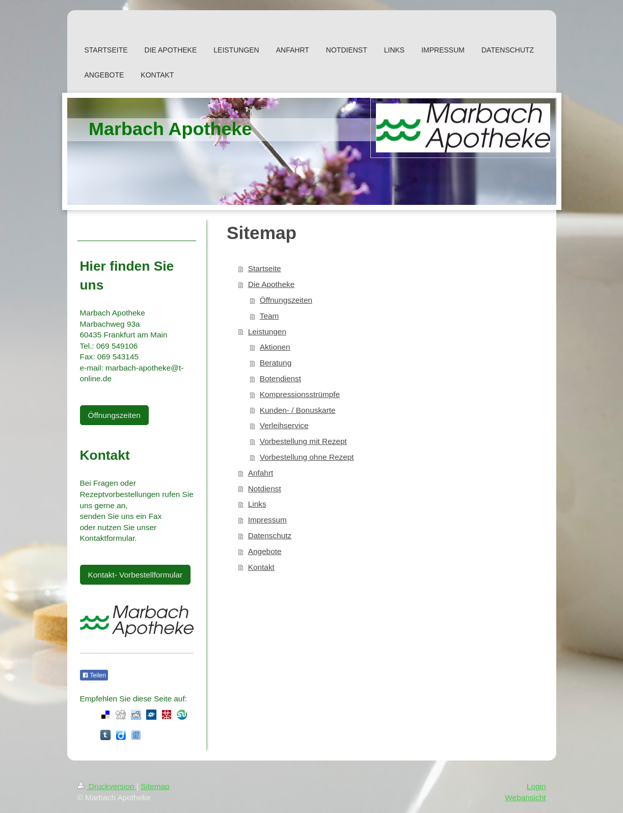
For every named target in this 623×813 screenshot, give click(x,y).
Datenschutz (270, 535)
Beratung (275, 362)
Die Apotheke (271, 284)
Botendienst (280, 378)
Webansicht (525, 797)
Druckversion (107, 786)
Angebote (265, 551)
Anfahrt (261, 472)
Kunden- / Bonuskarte (298, 410)
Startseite (264, 268)
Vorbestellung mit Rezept (303, 441)
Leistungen (267, 331)
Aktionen (275, 347)
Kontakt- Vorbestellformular (135, 574)
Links (257, 504)
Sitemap (155, 786)
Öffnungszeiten (286, 300)
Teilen (94, 675)
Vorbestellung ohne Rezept (307, 457)
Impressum (267, 519)
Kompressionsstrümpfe (300, 394)
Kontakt (261, 567)
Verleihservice (284, 425)
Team (269, 315)
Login (536, 786)
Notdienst (264, 488)
